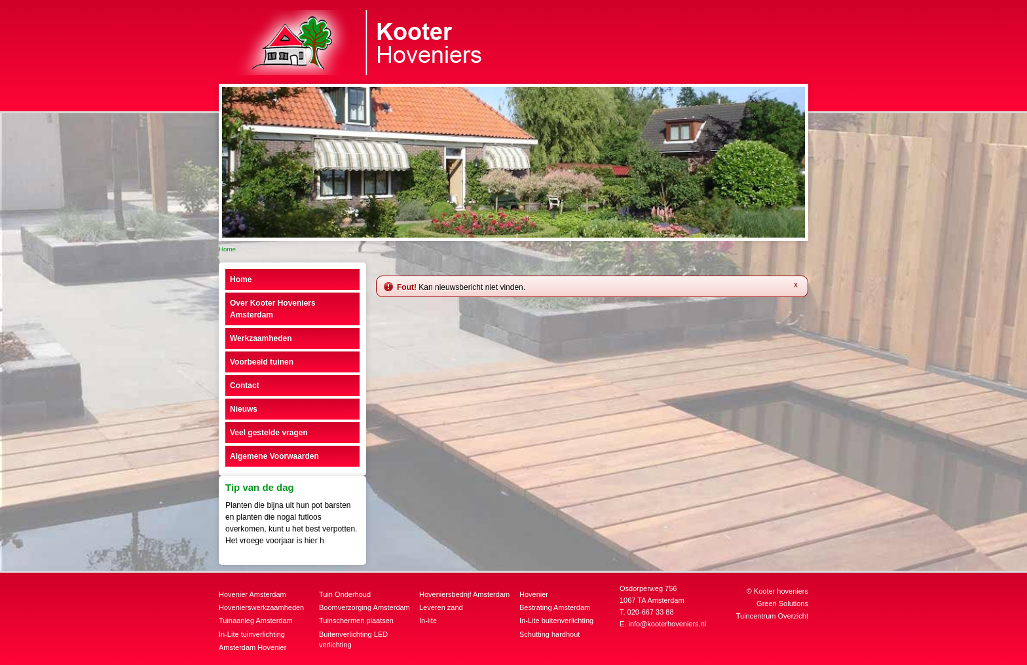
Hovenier (533, 594)
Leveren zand (441, 607)
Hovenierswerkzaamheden (261, 607)
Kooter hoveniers (781, 591)
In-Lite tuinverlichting (252, 634)
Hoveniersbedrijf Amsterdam (464, 594)
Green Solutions (782, 603)
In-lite (428, 620)
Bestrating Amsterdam (554, 607)
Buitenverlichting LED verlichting (353, 639)
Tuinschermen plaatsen (356, 620)
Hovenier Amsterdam (252, 594)
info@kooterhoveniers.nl (667, 624)
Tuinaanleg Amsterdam (256, 620)
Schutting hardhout (549, 634)
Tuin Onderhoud (345, 594)
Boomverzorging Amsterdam (364, 607)
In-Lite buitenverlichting (556, 620)
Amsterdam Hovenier (252, 647)
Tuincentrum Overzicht (772, 616)
